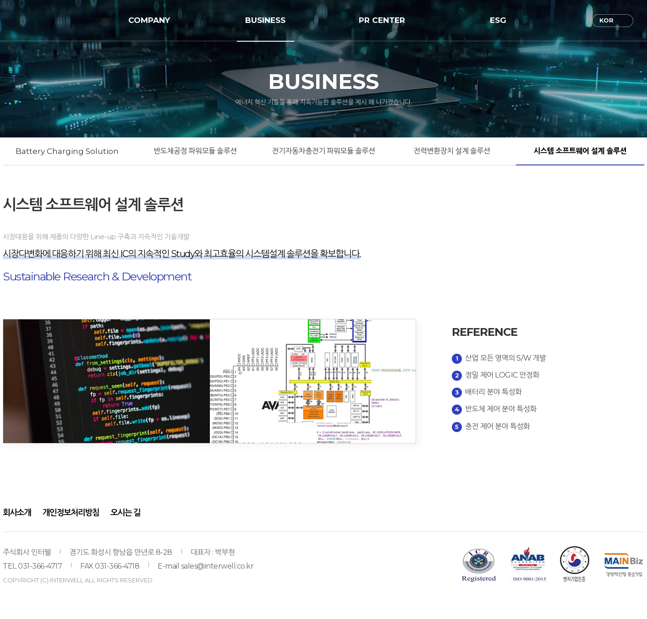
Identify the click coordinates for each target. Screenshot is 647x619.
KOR (606, 20)
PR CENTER (382, 20)
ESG (498, 20)
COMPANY (149, 20)
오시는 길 (125, 513)
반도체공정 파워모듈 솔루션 (195, 151)
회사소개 (17, 513)
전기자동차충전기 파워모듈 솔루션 (323, 151)
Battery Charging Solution (67, 151)
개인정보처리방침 (71, 513)
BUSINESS (265, 20)
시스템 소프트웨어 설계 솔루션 (580, 151)
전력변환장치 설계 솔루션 (452, 151)
